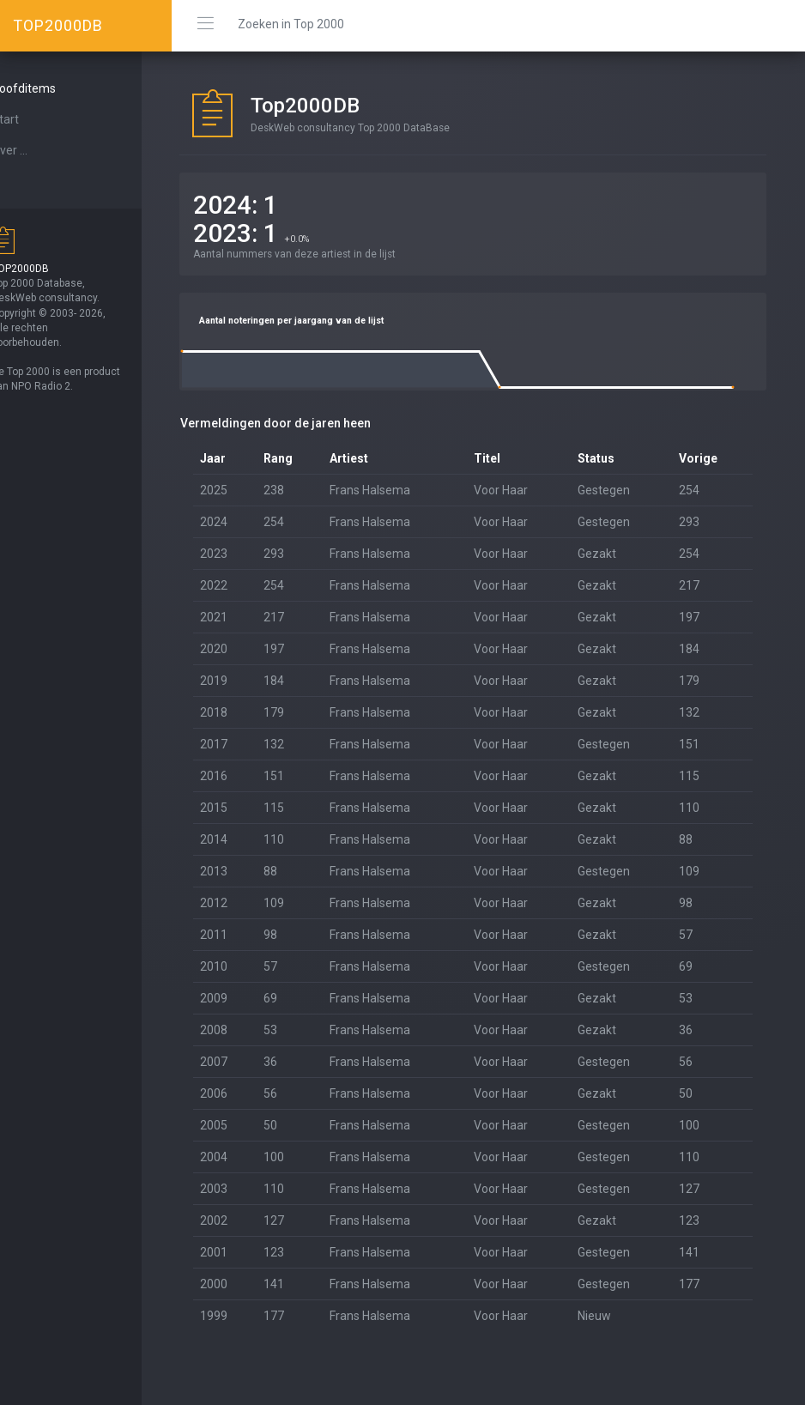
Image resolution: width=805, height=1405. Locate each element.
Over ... (39, 150)
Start (35, 119)
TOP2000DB (58, 25)
